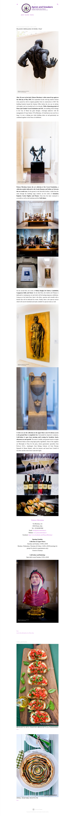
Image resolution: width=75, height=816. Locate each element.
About (22, 15)
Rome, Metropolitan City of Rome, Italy (27, 633)
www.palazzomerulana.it (39, 532)
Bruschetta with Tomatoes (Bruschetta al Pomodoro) (37, 727)
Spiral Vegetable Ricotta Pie (27, 798)
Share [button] (17, 631)
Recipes (27, 15)
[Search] (58, 4)
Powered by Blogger (37, 809)
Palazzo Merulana (37, 520)
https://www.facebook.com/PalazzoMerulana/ (40, 535)
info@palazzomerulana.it (39, 530)
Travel (32, 15)
